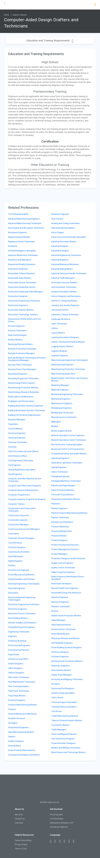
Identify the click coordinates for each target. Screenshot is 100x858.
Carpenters (13, 424)
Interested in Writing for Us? (62, 823)
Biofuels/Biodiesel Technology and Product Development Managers (27, 359)
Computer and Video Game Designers (24, 486)
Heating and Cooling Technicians (65, 223)
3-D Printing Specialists (18, 214)
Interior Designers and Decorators (66, 296)
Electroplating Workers (18, 618)
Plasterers (55, 504)
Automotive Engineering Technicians (24, 301)
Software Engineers (60, 656)
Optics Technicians (59, 472)
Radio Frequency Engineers (63, 572)
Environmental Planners (18, 650)
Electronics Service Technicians (22, 613)
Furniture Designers (16, 700)
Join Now (19, 823)
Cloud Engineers (15, 474)
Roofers (54, 611)
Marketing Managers (60, 385)
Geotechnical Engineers (18, 727)
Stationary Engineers (60, 666)
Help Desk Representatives (63, 228)
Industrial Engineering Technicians (66, 255)
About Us (19, 814)
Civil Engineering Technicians (20, 460)
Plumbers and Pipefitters (62, 522)
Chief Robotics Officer (17, 456)
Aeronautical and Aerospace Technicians (26, 228)
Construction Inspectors (18, 515)
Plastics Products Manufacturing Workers (69, 513)
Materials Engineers (60, 390)
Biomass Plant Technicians (20, 365)
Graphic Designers (16, 741)
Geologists (12, 723)
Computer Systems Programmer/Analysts (26, 499)
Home (6, 15)
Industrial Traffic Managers (63, 278)
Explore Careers (20, 15)
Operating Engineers (60, 458)
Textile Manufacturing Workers (64, 716)
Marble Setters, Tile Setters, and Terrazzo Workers (69, 379)
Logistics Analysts (59, 351)
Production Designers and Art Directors (68, 558)
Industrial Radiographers (62, 269)
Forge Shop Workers (17, 696)
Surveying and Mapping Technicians (67, 679)
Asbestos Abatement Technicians (23, 255)
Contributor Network (59, 827)
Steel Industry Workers (61, 670)
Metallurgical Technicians (62, 413)
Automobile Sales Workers (19, 278)
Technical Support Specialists (64, 702)
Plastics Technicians (60, 517)
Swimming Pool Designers (62, 688)
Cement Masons (15, 429)
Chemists (12, 447)
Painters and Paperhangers (63, 485)
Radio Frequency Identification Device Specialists (67, 577)
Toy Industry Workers (60, 725)
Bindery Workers (15, 340)
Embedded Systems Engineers (21, 627)
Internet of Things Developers (64, 301)
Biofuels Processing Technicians (22, 349)
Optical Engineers (59, 467)
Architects (12, 246)
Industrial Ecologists (60, 251)
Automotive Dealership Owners (22, 287)
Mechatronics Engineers (61, 403)
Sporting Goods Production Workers (66, 661)
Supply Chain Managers (61, 675)
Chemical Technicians (17, 442)
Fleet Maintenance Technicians (21, 682)
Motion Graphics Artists (61, 431)
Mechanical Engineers (60, 399)
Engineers (12, 636)
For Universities (56, 819)
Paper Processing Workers (62, 490)
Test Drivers (56, 711)
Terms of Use (21, 849)
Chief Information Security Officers (23, 451)
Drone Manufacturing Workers (21, 575)
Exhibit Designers (15, 664)
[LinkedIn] (56, 841)
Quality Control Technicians (63, 567)
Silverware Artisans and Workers (65, 638)
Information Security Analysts (64, 282)
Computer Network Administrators (23, 490)
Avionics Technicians (17, 330)
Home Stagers (57, 232)
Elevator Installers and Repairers (22, 623)
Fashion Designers (16, 673)
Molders (54, 426)
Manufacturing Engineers (62, 365)
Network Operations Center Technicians (68, 440)
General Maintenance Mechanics (22, 714)
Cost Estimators (15, 543)
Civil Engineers (14, 465)
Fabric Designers (15, 668)
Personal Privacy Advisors (62, 494)
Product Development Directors (65, 545)
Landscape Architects (60, 319)
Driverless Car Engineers (18, 570)
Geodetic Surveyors (16, 718)
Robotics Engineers (59, 597)
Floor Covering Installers (18, 686)
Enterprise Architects (17, 641)
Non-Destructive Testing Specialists (66, 444)
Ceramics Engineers (17, 433)
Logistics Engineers (59, 355)
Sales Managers (58, 620)
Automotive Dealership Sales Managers (25, 292)
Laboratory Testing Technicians (65, 314)
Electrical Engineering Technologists (24, 584)
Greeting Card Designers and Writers (24, 755)
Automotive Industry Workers (21, 310)
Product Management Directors (65, 549)
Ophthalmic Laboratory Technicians (66, 463)
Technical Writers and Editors (64, 707)
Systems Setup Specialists (63, 693)
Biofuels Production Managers (21, 353)
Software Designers (60, 652)
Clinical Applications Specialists (21, 470)
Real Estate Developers (61, 583)
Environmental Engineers (19, 645)
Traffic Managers (58, 729)
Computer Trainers (16, 504)
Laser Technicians (59, 324)
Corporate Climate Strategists (21, 538)
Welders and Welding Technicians (65, 748)
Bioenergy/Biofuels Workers (20, 344)
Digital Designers (15, 561)
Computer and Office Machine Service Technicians (24, 479)
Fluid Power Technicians (18, 691)
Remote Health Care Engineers (64, 588)
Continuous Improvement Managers (24, 529)
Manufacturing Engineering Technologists (69, 360)
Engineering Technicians (18, 632)
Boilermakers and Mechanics (20, 397)
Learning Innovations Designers (65, 337)
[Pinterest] (70, 841)
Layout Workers (58, 333)
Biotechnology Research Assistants (23, 392)
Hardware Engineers (60, 214)
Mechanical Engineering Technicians (67, 394)
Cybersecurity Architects (19, 552)
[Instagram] (66, 841)
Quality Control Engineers (62, 563)
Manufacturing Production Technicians (68, 369)
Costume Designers (16, 547)
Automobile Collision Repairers (21, 273)
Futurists (12, 709)
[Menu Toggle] (4, 3)
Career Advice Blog (23, 840)
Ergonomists (13, 654)
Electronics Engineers (17, 609)
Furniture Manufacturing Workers (22, 705)
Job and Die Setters (60, 310)
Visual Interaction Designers (63, 743)
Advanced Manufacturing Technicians (24, 223)
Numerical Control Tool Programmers (67, 449)
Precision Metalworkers (61, 531)
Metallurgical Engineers (61, 408)
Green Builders (14, 746)
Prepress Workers (59, 536)
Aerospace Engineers (17, 232)
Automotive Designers (18, 296)
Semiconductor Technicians (63, 629)
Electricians (13, 593)
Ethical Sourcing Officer (18, 659)
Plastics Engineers (59, 508)
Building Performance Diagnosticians (24, 415)
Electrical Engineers (16, 588)
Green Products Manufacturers (21, 750)
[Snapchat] (75, 841)
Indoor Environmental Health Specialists (68, 237)
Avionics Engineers (16, 326)
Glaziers (11, 736)
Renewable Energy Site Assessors (66, 593)
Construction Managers (18, 524)
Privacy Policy (21, 844)
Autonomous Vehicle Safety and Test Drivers (24, 320)
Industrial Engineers (60, 260)
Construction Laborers (18, 520)
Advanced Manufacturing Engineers (24, 219)
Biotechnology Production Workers (23, 387)
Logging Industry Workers (62, 346)
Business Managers (16, 419)
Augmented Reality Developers (21, 264)
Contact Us (20, 819)
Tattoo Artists (57, 697)
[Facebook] (52, 841)
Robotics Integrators (60, 602)
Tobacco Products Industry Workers (66, 720)
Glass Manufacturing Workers (21, 732)
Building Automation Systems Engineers (25, 406)
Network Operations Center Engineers (67, 435)
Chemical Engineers (17, 438)
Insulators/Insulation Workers (64, 292)
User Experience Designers (63, 739)
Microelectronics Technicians (64, 417)
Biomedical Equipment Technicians (23, 378)
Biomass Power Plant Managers (22, 369)
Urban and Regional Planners (64, 734)
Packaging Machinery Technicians (66, 481)
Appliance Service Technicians (21, 241)
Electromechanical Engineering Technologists (21, 598)
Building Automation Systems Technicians (26, 410)
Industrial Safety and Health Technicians (68, 273)
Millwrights (56, 422)
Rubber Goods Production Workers (66, 615)
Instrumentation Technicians (63, 287)
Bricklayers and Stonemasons (21, 401)
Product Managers (59, 554)
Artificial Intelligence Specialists (22, 251)
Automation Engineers (18, 269)
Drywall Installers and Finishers (21, 579)
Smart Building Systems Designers (66, 647)
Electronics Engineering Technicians (23, 604)
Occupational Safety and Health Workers (69, 454)
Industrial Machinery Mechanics (65, 264)
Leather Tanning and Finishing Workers (68, 342)
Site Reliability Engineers (62, 643)
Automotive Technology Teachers (23, 314)
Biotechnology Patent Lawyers (21, 383)
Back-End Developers (17, 335)
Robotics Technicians (60, 606)
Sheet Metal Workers (60, 634)
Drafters (12, 565)
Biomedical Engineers (17, 374)
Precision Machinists (60, 527)
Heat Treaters (57, 219)
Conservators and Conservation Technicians (22, 509)
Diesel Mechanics (15, 556)
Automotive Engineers (18, 305)
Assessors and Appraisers (19, 260)
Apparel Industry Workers (19, 237)
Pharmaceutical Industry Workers (65, 499)
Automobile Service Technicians (22, 282)
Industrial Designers (60, 246)
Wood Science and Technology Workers (68, 752)
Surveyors (55, 684)
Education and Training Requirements (50, 40)
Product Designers (59, 540)
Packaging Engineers (60, 476)
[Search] (95, 5)
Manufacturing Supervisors (63, 374)
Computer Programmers (19, 495)
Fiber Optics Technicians (18, 677)
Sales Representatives (61, 625)
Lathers (54, 328)
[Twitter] (61, 841)
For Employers (56, 814)
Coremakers (13, 534)
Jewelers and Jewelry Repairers (65, 305)
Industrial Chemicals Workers (64, 241)
